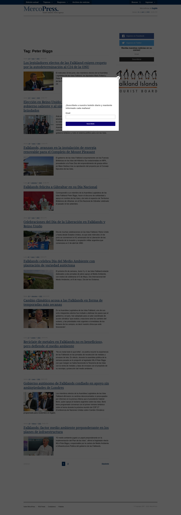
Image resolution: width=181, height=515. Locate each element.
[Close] (118, 78)
